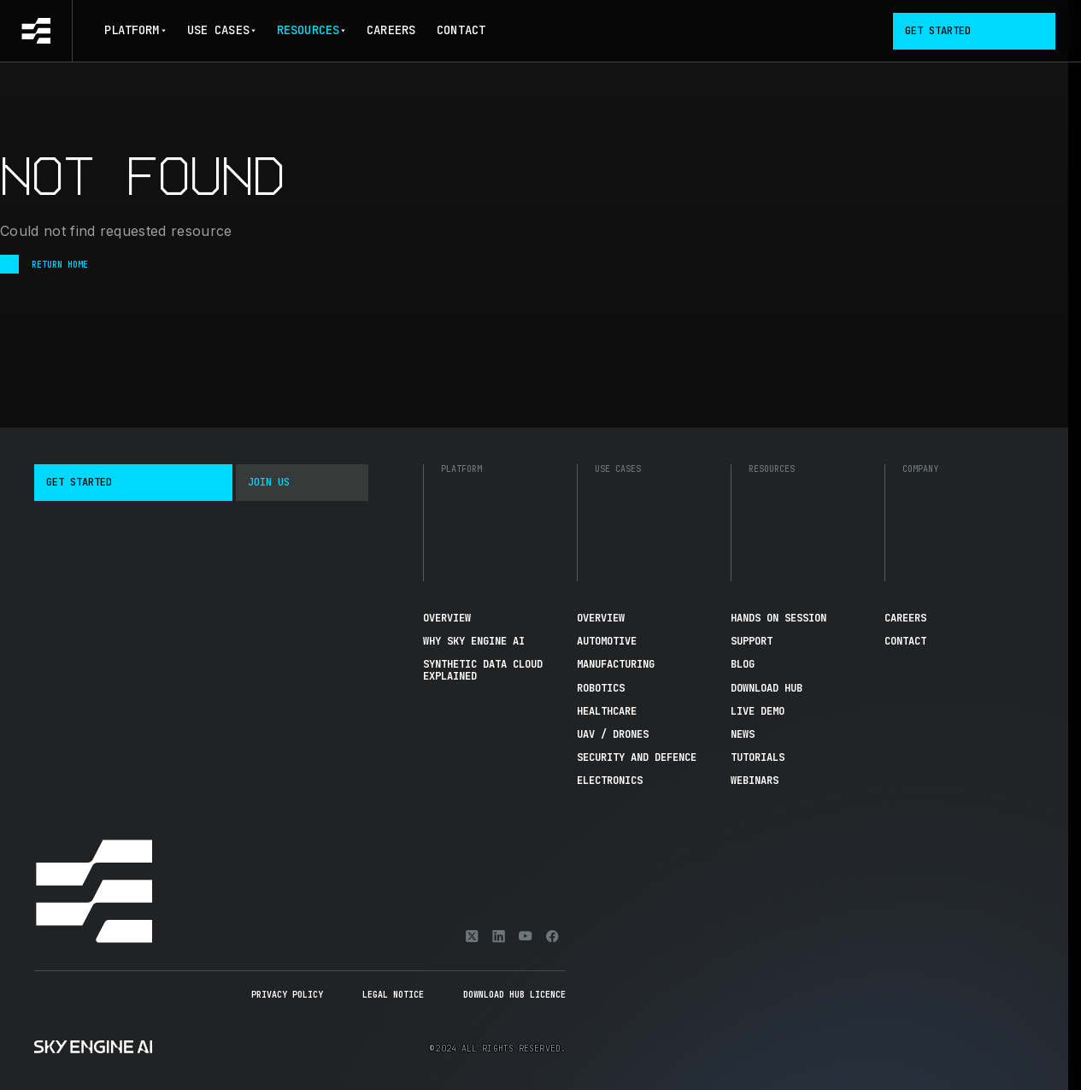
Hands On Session (778, 618)
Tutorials (757, 757)
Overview (447, 618)
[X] (472, 936)
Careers (391, 30)
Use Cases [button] (221, 30)
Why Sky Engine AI (474, 641)
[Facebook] (552, 936)
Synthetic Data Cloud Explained (483, 669)
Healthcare (607, 711)
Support (752, 641)
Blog (743, 664)
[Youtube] (525, 936)
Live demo (757, 711)
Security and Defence (636, 757)
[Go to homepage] (36, 31)
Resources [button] (311, 30)
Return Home (44, 264)
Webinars (754, 780)
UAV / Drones (613, 734)
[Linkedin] (498, 936)
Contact (461, 30)
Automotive (607, 641)
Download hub (766, 688)
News (743, 734)
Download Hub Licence (514, 994)
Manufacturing (616, 664)
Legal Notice (393, 994)
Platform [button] (135, 30)
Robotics (601, 688)
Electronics (610, 780)
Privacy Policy (287, 994)
